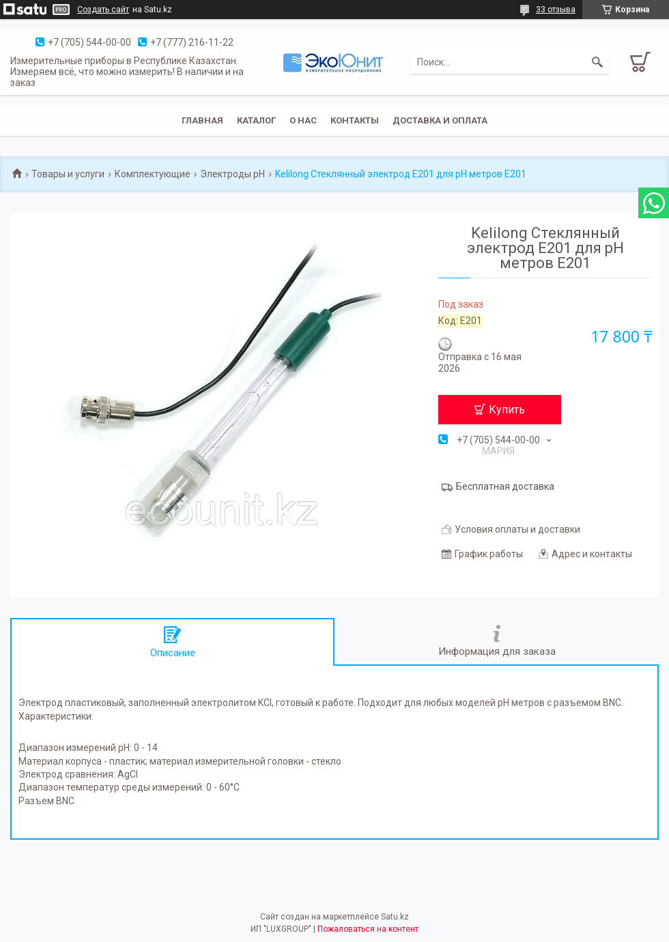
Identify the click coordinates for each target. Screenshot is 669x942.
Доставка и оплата (440, 120)
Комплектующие (152, 173)
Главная (202, 120)
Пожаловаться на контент (367, 929)
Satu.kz (395, 917)
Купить (507, 409)
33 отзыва (555, 9)
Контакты (354, 120)
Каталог (256, 120)
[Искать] (597, 62)
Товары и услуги (67, 173)
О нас (303, 120)
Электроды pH (232, 173)
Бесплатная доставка (505, 486)
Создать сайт (103, 9)
